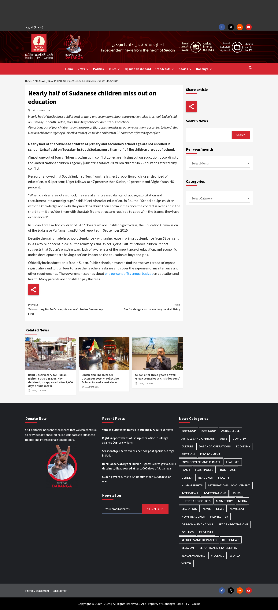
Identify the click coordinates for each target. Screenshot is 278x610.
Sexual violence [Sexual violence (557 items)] (193, 555)
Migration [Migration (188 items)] (189, 508)
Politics (98, 69)
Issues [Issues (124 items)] (236, 493)
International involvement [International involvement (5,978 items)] (229, 485)
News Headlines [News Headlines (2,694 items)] (193, 516)
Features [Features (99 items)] (232, 462)
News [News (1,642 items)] (220, 508)
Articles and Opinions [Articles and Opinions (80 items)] (198, 438)
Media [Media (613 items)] (242, 501)
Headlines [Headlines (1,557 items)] (205, 477)
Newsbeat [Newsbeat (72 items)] (237, 508)
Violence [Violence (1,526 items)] (217, 555)
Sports (185, 69)
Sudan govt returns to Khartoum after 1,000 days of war (136, 479)
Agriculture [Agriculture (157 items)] (230, 430)
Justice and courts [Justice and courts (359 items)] (195, 501)
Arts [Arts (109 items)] (223, 438)
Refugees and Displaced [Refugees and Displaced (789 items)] (199, 540)
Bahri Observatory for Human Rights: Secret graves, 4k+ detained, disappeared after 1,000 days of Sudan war (50, 380)
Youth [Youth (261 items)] (186, 563)
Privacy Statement (37, 590)
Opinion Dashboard (138, 69)
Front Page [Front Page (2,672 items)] (227, 469)
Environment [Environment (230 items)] (210, 454)
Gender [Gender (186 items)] (186, 477)
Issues (114, 69)
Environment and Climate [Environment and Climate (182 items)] (201, 462)
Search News (197, 120)
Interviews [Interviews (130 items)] (189, 493)
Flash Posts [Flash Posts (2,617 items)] (204, 469)
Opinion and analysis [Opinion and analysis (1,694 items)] (197, 524)
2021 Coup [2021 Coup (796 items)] (208, 430)
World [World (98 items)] (235, 555)
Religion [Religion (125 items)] (187, 547)
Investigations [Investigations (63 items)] (214, 493)
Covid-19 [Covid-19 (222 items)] (239, 438)
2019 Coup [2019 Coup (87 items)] (188, 430)
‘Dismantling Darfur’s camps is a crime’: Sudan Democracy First (66, 309)
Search (240, 135)
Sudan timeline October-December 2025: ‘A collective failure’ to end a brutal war (100, 378)
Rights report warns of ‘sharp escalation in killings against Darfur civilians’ (135, 440)
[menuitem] (35, 27)
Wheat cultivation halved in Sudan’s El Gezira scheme (137, 429)
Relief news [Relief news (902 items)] (230, 540)
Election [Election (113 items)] (188, 454)
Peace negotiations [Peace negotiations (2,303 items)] (233, 524)
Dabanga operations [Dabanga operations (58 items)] (215, 446)
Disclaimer (60, 590)
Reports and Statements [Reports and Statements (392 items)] (218, 547)
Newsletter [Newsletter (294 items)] (219, 516)
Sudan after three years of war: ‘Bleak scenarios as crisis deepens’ (157, 376)
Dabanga (204, 69)
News (83, 69)
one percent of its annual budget (129, 273)
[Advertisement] (139, 11)
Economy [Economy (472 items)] (243, 446)
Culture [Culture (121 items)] (187, 446)
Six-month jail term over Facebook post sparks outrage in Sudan (138, 453)
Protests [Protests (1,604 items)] (206, 532)
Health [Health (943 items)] (223, 477)
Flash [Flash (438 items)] (185, 469)
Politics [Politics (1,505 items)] (187, 532)
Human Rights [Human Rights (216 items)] (191, 485)
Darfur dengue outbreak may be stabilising (142, 307)
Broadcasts (165, 69)
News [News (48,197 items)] (207, 508)
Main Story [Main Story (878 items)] (224, 501)
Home (69, 69)
